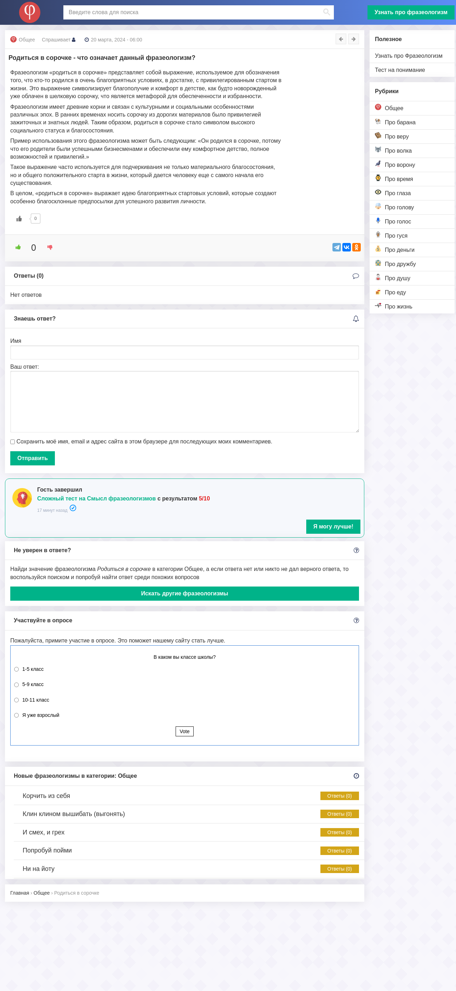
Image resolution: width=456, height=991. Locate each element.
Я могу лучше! (333, 526)
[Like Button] (19, 218)
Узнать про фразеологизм (411, 12)
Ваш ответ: (24, 367)
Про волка (393, 150)
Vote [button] (184, 731)
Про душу (392, 277)
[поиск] (197, 12)
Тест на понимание (400, 70)
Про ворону (395, 164)
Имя (15, 341)
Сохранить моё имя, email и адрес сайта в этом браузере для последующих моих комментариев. (144, 441)
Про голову (394, 206)
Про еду (390, 291)
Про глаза (393, 192)
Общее (389, 107)
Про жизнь (393, 306)
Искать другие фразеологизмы (184, 593)
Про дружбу (395, 263)
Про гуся (391, 235)
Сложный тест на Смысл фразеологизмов (96, 499)
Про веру (392, 136)
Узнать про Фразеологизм (409, 56)
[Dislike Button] (47, 247)
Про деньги (395, 249)
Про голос (393, 221)
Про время (394, 178)
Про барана (395, 121)
